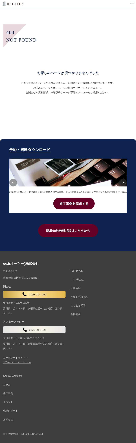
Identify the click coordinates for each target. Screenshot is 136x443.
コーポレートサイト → (16, 358)
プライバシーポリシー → (17, 362)
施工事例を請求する (74, 203)
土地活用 (75, 288)
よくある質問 (77, 306)
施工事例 (8, 393)
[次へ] (123, 182)
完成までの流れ (79, 297)
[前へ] (13, 182)
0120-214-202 (34, 294)
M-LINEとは (77, 280)
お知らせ (8, 419)
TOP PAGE (76, 271)
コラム (7, 384)
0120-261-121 (34, 329)
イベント (8, 402)
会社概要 (75, 314)
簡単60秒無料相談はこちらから (68, 230)
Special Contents (12, 376)
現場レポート (10, 411)
